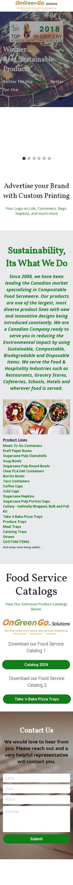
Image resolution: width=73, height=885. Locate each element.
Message (12, 811)
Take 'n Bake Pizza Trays (37, 699)
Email (9, 789)
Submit (36, 839)
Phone (10, 799)
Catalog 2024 (36, 664)
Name (9, 778)
